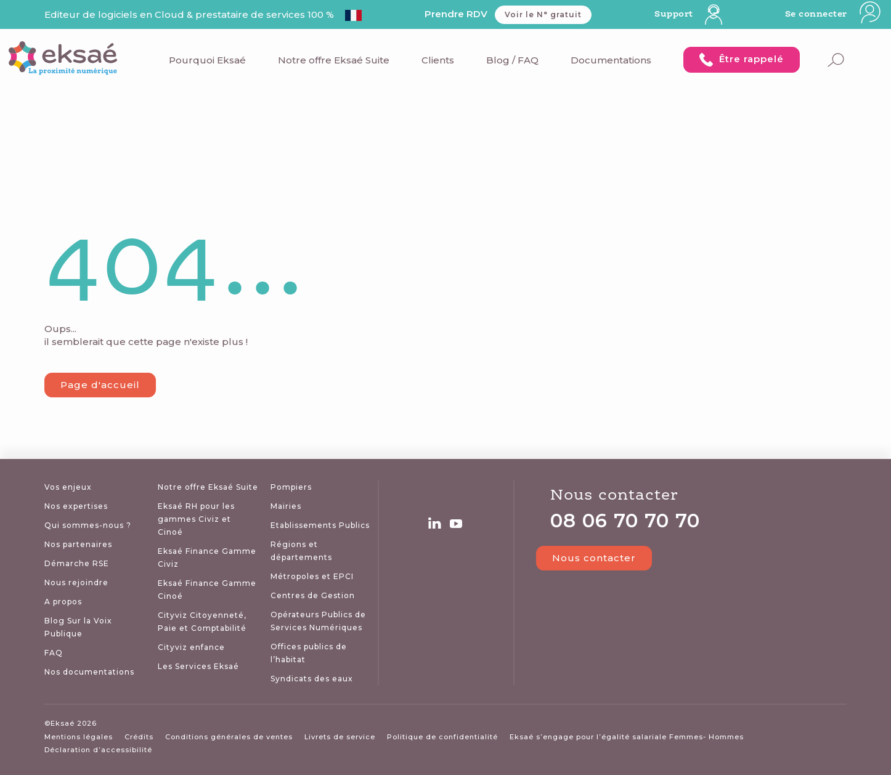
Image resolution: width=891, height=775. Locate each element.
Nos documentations (89, 671)
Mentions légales (78, 736)
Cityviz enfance (191, 647)
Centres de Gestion (313, 595)
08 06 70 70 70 (625, 520)
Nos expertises (76, 506)
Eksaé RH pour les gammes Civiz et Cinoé (196, 519)
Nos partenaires (78, 544)
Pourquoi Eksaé (207, 60)
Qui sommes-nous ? (87, 525)
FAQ (53, 652)
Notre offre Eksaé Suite (333, 60)
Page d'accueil (100, 385)
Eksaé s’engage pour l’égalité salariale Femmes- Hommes (627, 736)
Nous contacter (608, 558)
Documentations (611, 60)
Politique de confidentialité (442, 736)
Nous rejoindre (76, 582)
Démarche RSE (76, 563)
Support (688, 14)
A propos (63, 601)
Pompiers (291, 487)
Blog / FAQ (512, 60)
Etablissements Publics (320, 525)
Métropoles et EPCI (312, 576)
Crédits (138, 736)
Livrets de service (339, 736)
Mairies (286, 506)
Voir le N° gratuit (543, 14)
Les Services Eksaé (198, 666)
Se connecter (833, 14)
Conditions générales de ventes (229, 736)
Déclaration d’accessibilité (98, 749)
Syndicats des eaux (312, 678)
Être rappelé (741, 60)
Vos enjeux (68, 487)
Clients (437, 60)
